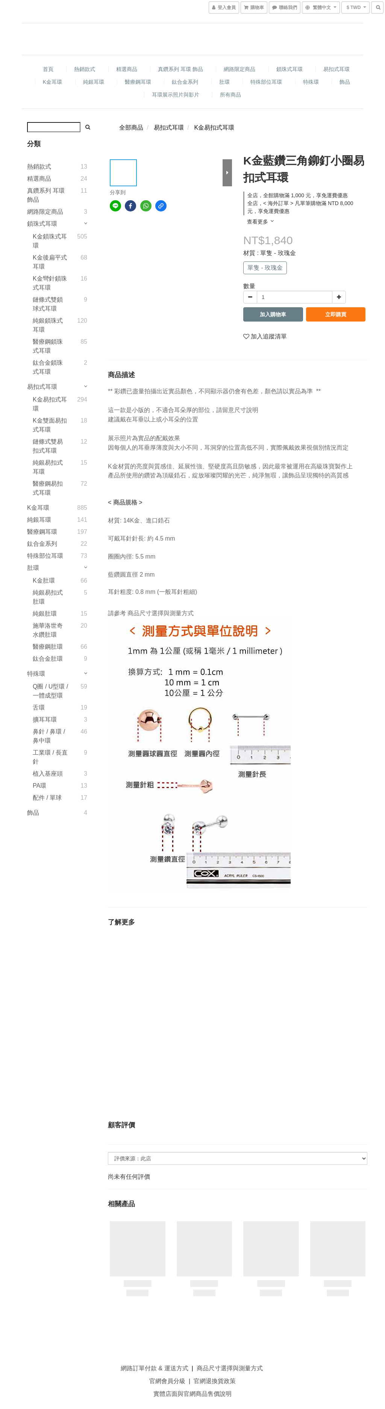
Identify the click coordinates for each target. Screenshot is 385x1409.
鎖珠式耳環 (289, 69)
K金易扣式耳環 (50, 404)
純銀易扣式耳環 (48, 467)
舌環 (39, 707)
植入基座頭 (48, 773)
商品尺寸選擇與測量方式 (160, 613)
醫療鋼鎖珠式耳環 (48, 346)
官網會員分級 (167, 1381)
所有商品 (230, 95)
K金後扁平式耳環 (50, 262)
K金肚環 (44, 580)
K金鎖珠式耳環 (50, 241)
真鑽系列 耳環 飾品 (180, 69)
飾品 (345, 82)
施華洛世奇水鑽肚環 (48, 630)
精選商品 (126, 69)
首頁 (48, 69)
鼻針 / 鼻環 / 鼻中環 (49, 736)
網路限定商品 (239, 69)
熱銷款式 (84, 69)
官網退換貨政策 (215, 1381)
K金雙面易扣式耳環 (50, 425)
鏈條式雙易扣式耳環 (48, 446)
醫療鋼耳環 (138, 82)
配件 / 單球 (47, 797)
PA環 (39, 785)
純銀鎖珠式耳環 (48, 325)
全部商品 (131, 127)
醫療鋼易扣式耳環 (48, 488)
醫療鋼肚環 (48, 646)
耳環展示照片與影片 (175, 95)
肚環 (224, 82)
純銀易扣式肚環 (48, 597)
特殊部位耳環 (266, 82)
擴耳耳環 (45, 719)
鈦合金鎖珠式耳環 (48, 367)
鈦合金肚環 (48, 658)
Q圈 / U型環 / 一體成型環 (50, 691)
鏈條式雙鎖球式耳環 (48, 304)
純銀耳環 (93, 82)
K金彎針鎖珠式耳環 (50, 283)
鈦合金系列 (185, 82)
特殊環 (311, 82)
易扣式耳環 (336, 69)
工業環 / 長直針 (50, 757)
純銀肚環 (45, 613)
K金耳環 (52, 82)
